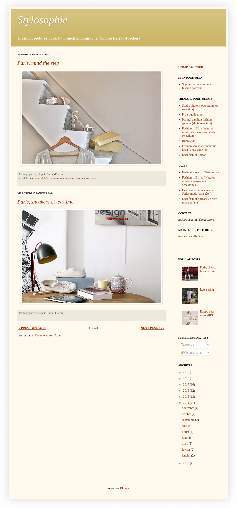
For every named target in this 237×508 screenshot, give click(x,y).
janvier (186, 455)
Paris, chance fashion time (208, 269)
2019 (186, 372)
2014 (186, 403)
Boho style (188, 140)
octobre (187, 414)
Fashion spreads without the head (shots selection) (199, 147)
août (185, 425)
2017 (186, 384)
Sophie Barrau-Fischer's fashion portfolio (196, 86)
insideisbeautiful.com (191, 236)
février (186, 449)
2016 (186, 390)
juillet (186, 432)
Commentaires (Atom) (48, 335)
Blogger (125, 488)
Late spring (207, 289)
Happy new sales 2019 (207, 313)
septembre (188, 420)
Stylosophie (42, 20)
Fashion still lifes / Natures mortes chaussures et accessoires (63, 178)
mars (185, 443)
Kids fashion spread (194, 155)
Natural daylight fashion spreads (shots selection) (197, 121)
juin (184, 437)
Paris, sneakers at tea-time (45, 202)
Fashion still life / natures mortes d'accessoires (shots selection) (198, 132)
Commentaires (191, 352)
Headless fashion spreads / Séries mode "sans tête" (198, 192)
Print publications (193, 114)
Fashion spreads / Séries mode (200, 172)
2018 (186, 378)
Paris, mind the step (38, 63)
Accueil (93, 328)
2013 (186, 463)
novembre (188, 408)
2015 (186, 396)
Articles (187, 345)
